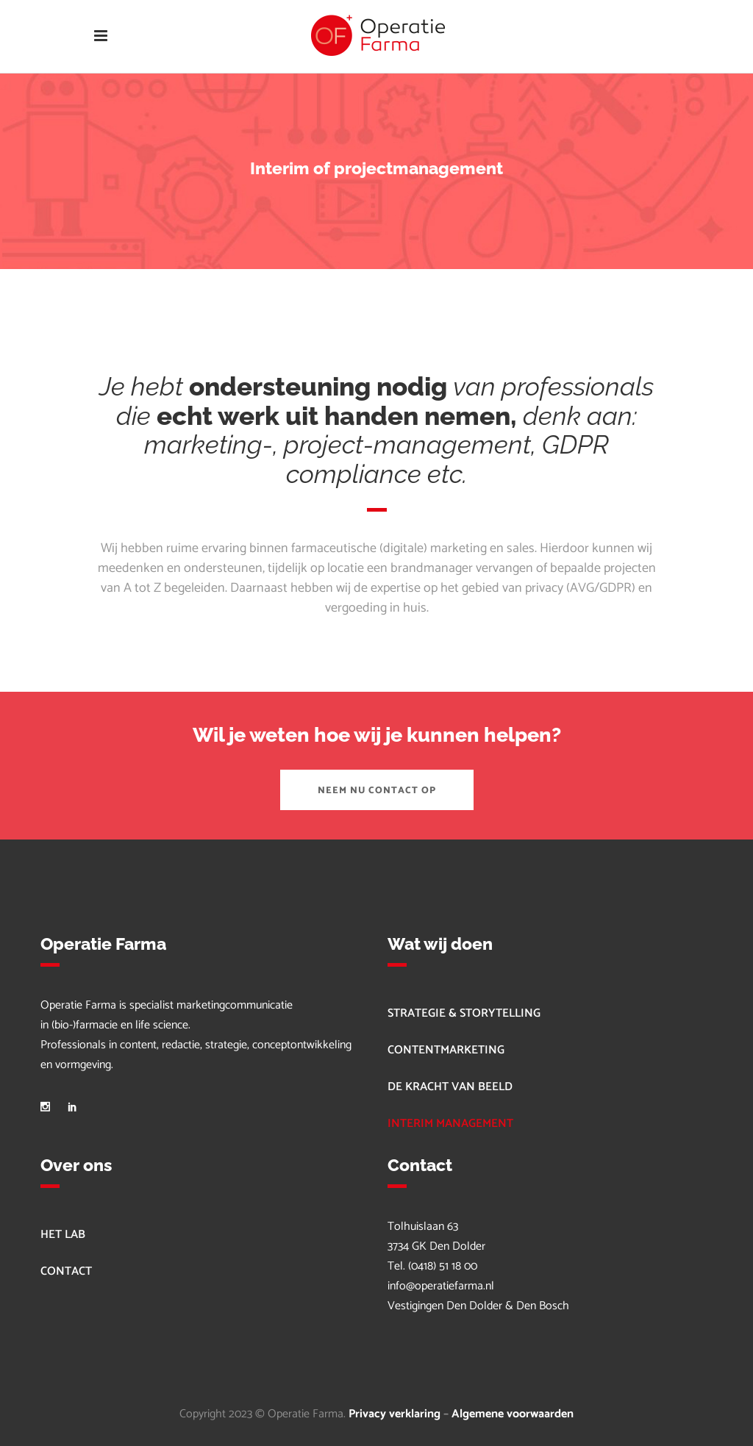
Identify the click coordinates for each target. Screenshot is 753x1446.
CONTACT (66, 1271)
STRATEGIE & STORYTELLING (464, 1013)
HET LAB (62, 1235)
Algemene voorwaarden (513, 1414)
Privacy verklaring (394, 1414)
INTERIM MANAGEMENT (450, 1124)
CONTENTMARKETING (446, 1050)
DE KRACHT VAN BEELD (450, 1087)
